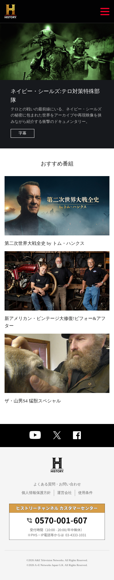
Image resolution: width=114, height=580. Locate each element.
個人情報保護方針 (36, 493)
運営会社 (64, 493)
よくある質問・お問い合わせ (57, 484)
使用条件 (85, 493)
